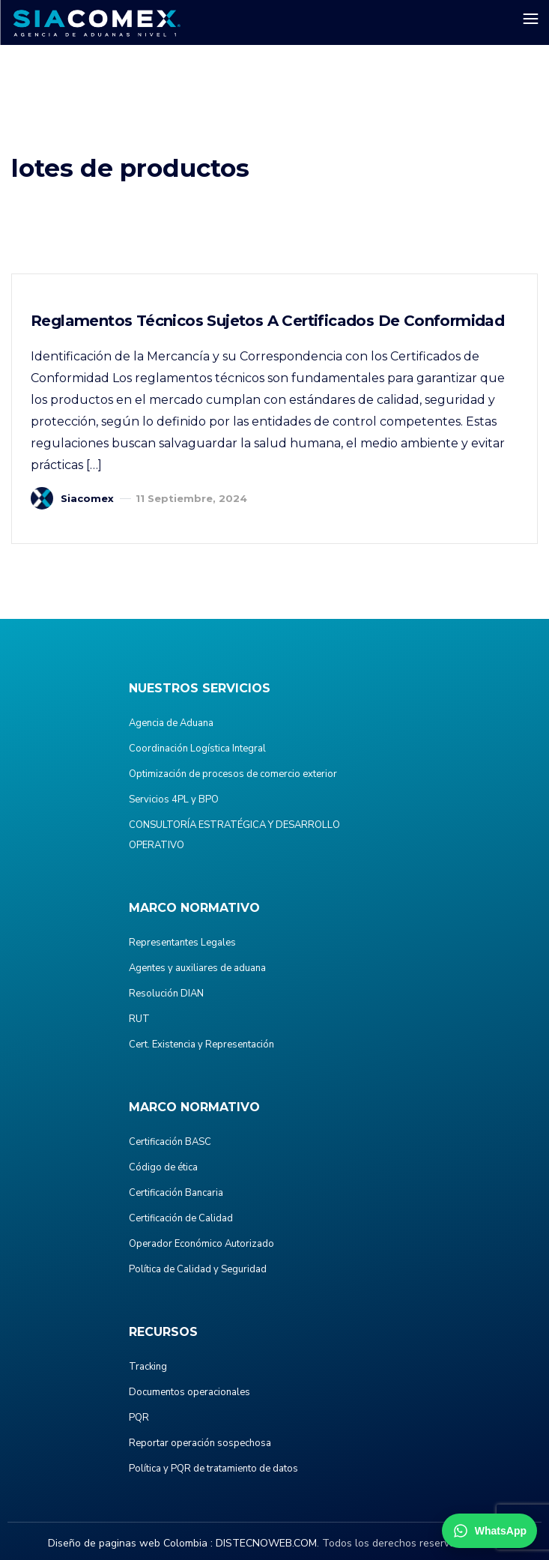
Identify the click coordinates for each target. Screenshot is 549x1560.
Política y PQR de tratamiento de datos (213, 1468)
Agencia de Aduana (171, 723)
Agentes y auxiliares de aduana (197, 968)
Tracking (148, 1366)
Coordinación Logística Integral (197, 748)
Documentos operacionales (189, 1392)
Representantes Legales (182, 942)
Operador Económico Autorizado (201, 1244)
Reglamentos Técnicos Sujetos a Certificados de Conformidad (267, 321)
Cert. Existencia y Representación (201, 1044)
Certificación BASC (170, 1142)
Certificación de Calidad (181, 1218)
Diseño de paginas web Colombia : (130, 1543)
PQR (139, 1417)
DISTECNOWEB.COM (266, 1543)
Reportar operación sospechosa (200, 1443)
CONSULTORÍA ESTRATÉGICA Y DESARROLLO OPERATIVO (234, 835)
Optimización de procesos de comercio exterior (233, 774)
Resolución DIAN (166, 993)
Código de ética (163, 1167)
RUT (139, 1019)
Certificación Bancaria (176, 1193)
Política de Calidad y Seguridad (198, 1269)
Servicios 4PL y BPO (174, 799)
